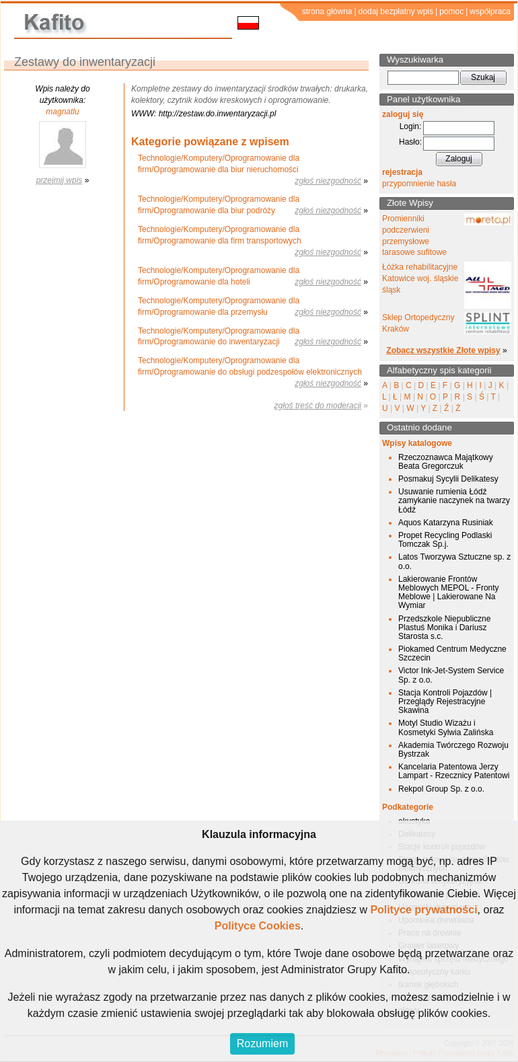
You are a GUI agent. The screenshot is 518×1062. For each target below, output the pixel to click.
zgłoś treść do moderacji (317, 405)
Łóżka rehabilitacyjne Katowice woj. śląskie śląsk (420, 278)
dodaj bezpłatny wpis (396, 11)
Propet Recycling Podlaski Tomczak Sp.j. (445, 540)
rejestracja (402, 172)
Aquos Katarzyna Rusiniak (445, 522)
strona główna (327, 11)
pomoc (451, 11)
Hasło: (410, 142)
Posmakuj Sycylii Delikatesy (448, 479)
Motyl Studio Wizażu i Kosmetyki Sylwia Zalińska (445, 727)
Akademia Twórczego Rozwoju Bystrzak (453, 750)
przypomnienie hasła (419, 183)
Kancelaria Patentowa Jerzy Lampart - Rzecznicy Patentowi (453, 771)
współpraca (490, 11)
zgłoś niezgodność (328, 181)
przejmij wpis (59, 180)
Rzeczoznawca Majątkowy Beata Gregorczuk (445, 462)
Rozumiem (262, 1043)
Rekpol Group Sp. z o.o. (441, 789)
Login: (411, 126)
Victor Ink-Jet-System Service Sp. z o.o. (451, 675)
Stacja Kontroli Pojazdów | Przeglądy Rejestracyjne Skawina (445, 701)
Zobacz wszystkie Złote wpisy (443, 350)
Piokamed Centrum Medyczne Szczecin (452, 653)
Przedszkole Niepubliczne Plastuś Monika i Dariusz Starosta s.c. (444, 627)
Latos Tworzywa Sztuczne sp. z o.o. (454, 561)
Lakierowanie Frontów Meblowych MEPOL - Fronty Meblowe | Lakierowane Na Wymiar (448, 592)
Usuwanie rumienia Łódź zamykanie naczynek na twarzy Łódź (454, 500)
